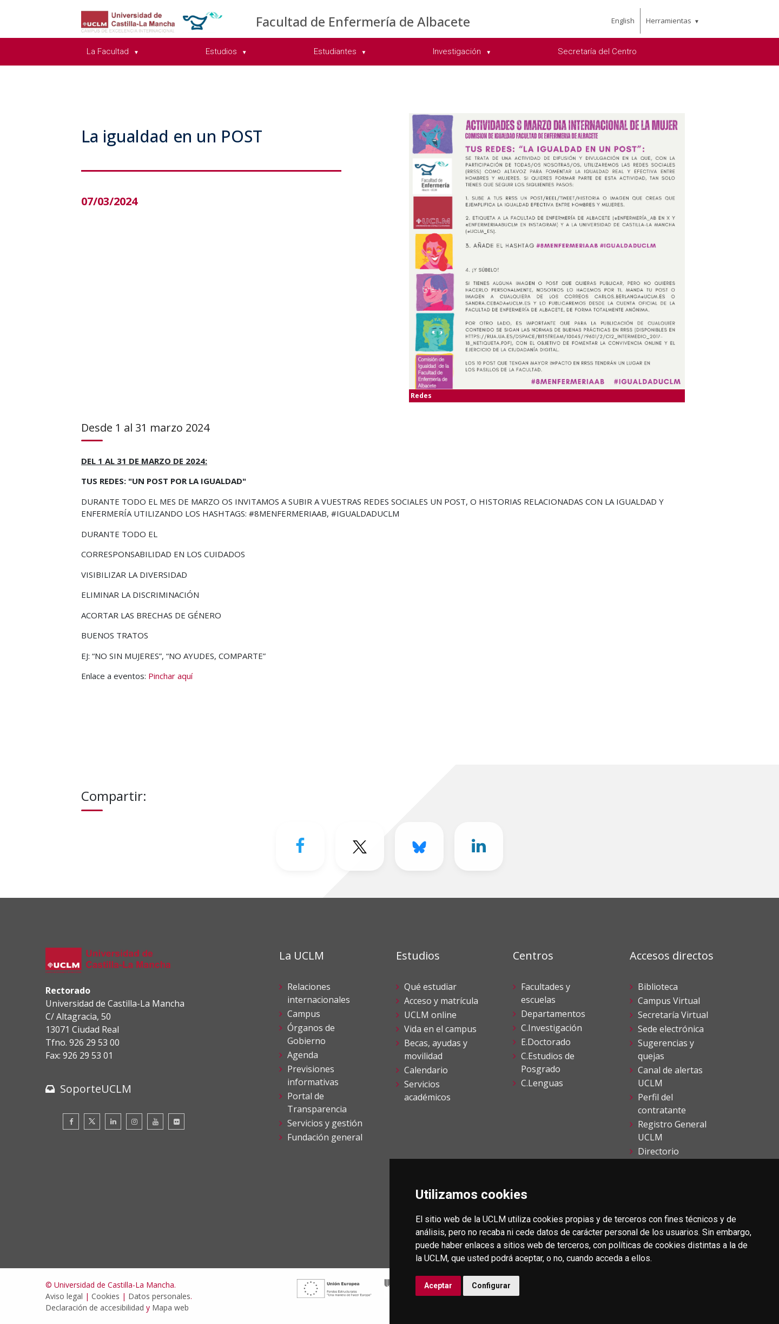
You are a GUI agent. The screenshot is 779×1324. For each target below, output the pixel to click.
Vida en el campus (440, 1029)
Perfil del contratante (662, 1103)
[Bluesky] (419, 846)
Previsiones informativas (313, 1075)
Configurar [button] (491, 1285)
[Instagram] (134, 1121)
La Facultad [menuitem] (109, 51)
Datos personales (159, 1296)
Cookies (105, 1296)
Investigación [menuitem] (458, 51)
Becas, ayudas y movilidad (435, 1049)
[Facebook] (300, 846)
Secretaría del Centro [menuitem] (597, 51)
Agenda (302, 1055)
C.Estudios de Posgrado (548, 1062)
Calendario (426, 1070)
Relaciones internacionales (318, 993)
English (623, 20)
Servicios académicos (427, 1090)
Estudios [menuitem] (222, 51)
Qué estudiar (430, 987)
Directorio (658, 1151)
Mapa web (170, 1307)
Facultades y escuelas (545, 993)
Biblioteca (658, 987)
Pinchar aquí (170, 675)
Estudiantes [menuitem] (336, 51)
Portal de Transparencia (317, 1102)
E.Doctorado (546, 1042)
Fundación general (324, 1137)
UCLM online (430, 1015)
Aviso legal (64, 1296)
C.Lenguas (542, 1083)
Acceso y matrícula (441, 1001)
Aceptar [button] (438, 1285)
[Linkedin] (478, 846)
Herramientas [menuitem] (668, 20)
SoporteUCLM (95, 1088)
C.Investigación (551, 1028)
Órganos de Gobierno (311, 1034)
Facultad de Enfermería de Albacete (363, 21)
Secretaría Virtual (673, 1015)
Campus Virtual (669, 1001)
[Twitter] (359, 846)
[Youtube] (155, 1121)
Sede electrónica (671, 1029)
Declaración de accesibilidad (94, 1307)
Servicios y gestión (324, 1123)
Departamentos (553, 1014)
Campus (303, 1014)
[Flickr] (176, 1121)
